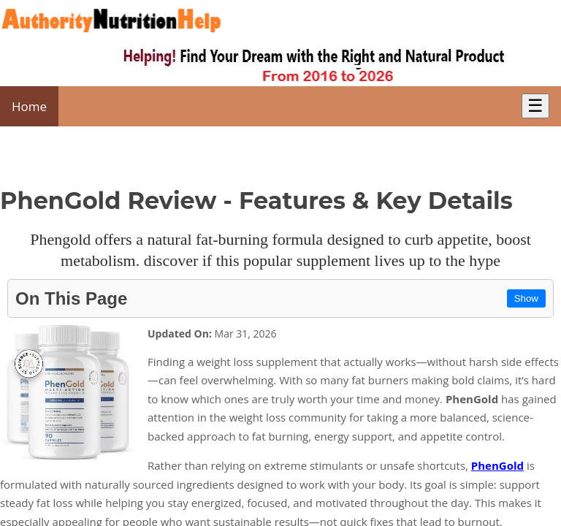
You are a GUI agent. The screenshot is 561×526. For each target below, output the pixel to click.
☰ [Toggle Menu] (535, 105)
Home (29, 106)
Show (526, 298)
